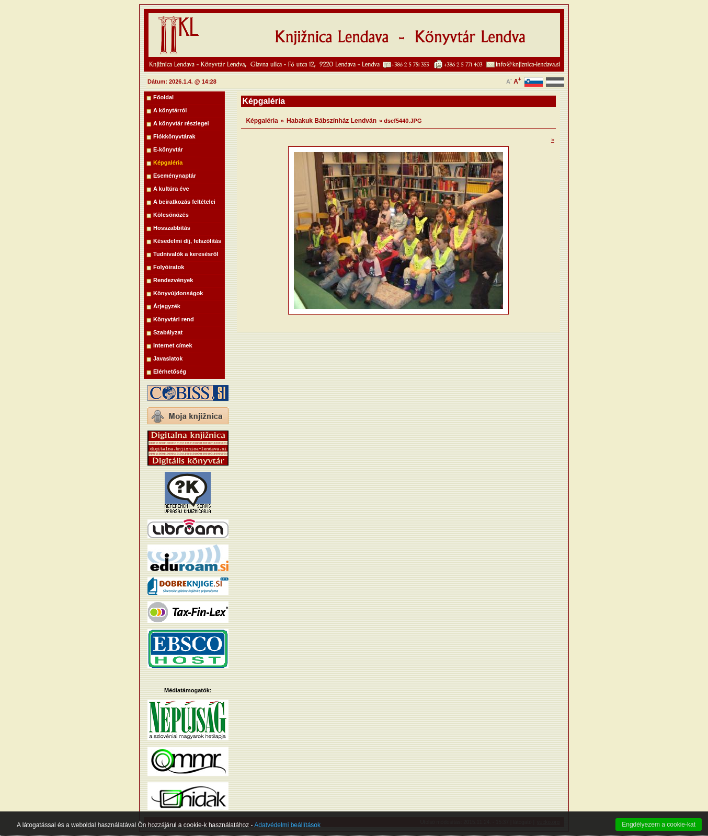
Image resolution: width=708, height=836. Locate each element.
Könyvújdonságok (178, 293)
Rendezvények (173, 280)
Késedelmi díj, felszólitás (187, 241)
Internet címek (172, 345)
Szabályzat (167, 332)
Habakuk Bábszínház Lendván (331, 120)
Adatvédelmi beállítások (287, 831)
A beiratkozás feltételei (184, 202)
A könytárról (170, 110)
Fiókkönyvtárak (174, 136)
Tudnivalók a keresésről (186, 254)
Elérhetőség (169, 371)
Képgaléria (167, 162)
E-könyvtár (168, 149)
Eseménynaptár (174, 175)
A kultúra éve (171, 188)
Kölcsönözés (171, 215)
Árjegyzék (166, 306)
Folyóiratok (168, 267)
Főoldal (163, 97)
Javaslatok (167, 358)
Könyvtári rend (173, 319)
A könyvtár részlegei (181, 123)
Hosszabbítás (171, 228)
